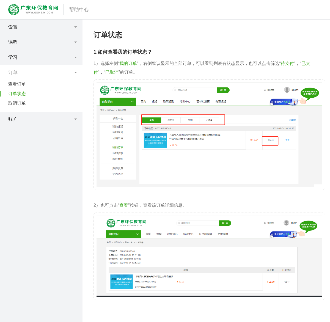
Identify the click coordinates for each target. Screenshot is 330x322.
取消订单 (17, 103)
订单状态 (17, 93)
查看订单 (17, 84)
